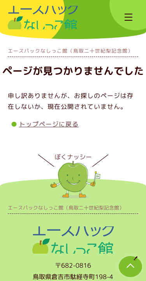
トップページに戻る (49, 124)
